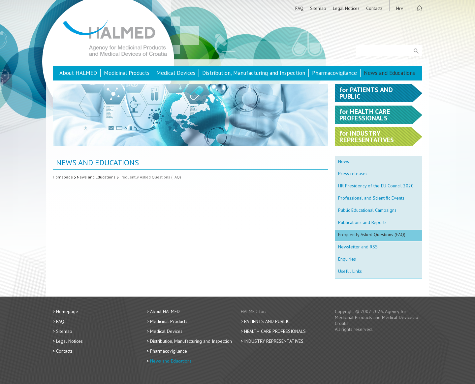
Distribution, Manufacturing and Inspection (253, 73)
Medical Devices (175, 73)
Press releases (352, 173)
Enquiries (347, 259)
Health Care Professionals (275, 331)
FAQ (299, 8)
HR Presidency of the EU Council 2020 (376, 186)
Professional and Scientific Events (371, 198)
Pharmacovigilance (334, 73)
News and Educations (389, 73)
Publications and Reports (362, 222)
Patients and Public (267, 321)
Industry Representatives (273, 341)
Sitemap (318, 8)
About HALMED (78, 73)
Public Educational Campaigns (367, 210)
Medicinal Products (126, 73)
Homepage (63, 177)
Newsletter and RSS (358, 247)
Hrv (399, 8)
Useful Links (350, 271)
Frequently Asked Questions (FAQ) (150, 177)
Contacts (374, 8)
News (343, 161)
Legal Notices (346, 8)
